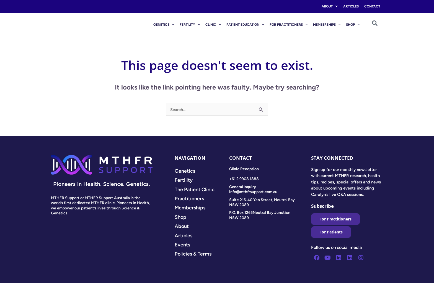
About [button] (330, 6)
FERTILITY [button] (190, 24)
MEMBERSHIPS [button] (326, 24)
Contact (372, 6)
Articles (351, 6)
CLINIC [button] (213, 24)
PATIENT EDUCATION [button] (245, 24)
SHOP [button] (353, 24)
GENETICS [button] (163, 24)
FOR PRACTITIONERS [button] (289, 24)
